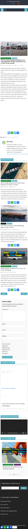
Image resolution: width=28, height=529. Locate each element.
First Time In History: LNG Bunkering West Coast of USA (12, 226)
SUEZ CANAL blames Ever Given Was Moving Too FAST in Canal (13, 184)
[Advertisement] (14, 26)
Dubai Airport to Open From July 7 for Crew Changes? (13, 269)
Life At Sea (3, 223)
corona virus (9, 137)
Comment (5, 309)
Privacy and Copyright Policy (9, 511)
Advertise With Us (6, 501)
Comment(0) (20, 65)
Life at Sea (14, 137)
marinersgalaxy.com (6, 58)
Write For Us (5, 514)
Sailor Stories (12, 461)
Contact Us (5, 504)
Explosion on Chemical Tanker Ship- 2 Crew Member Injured (5, 294)
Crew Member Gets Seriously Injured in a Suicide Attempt (24, 294)
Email (4, 330)
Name (4, 324)
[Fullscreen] (25, 433)
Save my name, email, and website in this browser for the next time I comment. (6, 348)
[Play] (2, 433)
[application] (14, 427)
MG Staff (12, 65)
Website (4, 336)
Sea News (14, 58)
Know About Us (6, 508)
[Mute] (23, 433)
